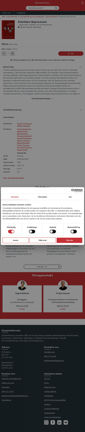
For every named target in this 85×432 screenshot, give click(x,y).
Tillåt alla (69, 240)
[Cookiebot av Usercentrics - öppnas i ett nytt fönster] (72, 190)
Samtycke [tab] (15, 197)
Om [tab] (70, 197)
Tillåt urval (42, 240)
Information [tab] (42, 197)
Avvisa (15, 240)
